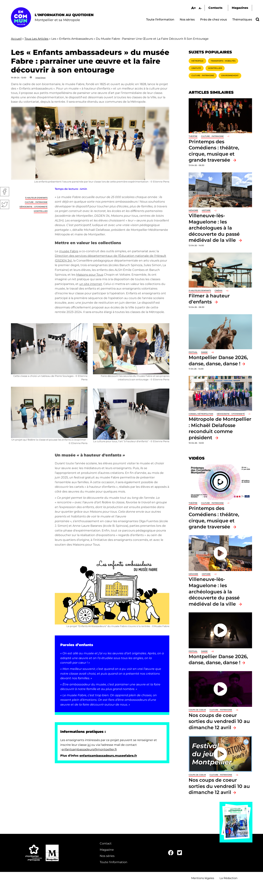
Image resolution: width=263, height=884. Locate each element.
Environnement (230, 75)
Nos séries (187, 19)
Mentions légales (202, 878)
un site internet (90, 284)
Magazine (107, 849)
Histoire (206, 210)
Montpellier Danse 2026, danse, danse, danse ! (218, 659)
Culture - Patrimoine (36, 202)
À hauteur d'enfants (36, 198)
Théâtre (193, 136)
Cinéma (218, 291)
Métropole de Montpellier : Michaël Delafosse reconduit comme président (220, 428)
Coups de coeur (197, 710)
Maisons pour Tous (89, 274)
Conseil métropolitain (201, 414)
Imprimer (40, 77)
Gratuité (196, 68)
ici (89, 745)
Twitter (4, 204)
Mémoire (193, 210)
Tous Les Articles (36, 38)
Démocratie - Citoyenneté (33, 207)
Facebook (4, 191)
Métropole (197, 61)
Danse (204, 352)
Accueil (16, 38)
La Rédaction (228, 878)
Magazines (240, 8)
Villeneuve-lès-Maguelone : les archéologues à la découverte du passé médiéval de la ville (214, 228)
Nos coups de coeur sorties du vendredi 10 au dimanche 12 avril (219, 721)
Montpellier (40, 211)
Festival (193, 352)
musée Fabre (68, 251)
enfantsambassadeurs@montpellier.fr (89, 749)
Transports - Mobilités (223, 61)
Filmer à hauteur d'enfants (209, 299)
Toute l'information (160, 19)
